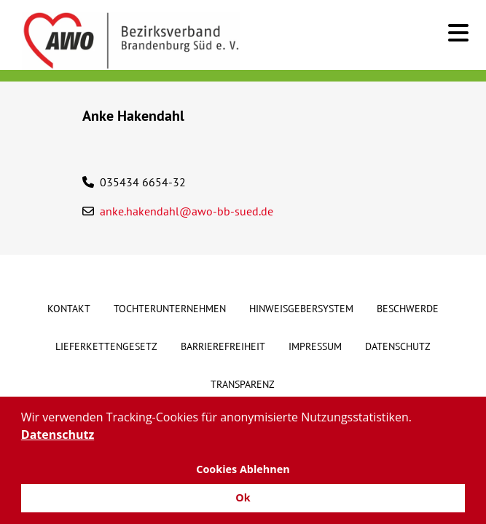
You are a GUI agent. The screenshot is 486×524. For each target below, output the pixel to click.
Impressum (315, 346)
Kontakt (68, 308)
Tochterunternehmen (170, 308)
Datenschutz (398, 346)
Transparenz (243, 384)
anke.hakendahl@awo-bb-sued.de (186, 211)
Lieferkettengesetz (106, 346)
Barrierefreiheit (223, 346)
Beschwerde (408, 308)
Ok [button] (242, 497)
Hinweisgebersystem (301, 308)
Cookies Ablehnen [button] (243, 469)
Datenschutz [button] (57, 434)
